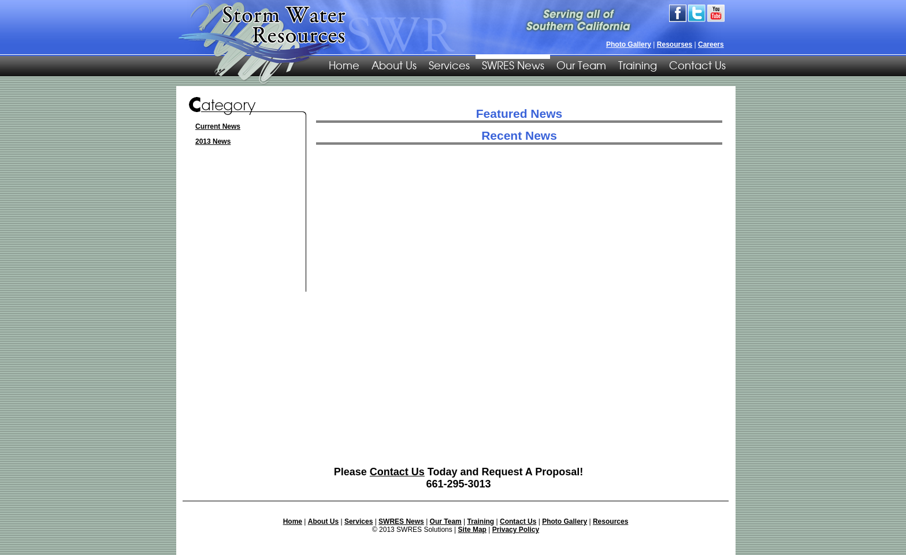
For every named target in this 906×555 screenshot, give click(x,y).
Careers (711, 44)
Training (637, 64)
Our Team (581, 64)
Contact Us (697, 64)
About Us (394, 64)
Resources (610, 521)
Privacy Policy (515, 530)
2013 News (213, 141)
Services (449, 64)
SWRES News (513, 64)
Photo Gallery (628, 44)
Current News (217, 126)
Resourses (674, 44)
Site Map (472, 530)
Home (292, 521)
